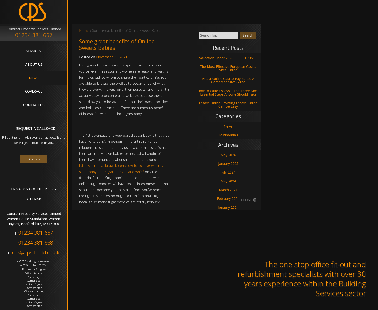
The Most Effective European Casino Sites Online (228, 68)
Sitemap (34, 199)
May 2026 (228, 155)
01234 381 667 (34, 35)
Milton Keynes (33, 284)
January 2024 (228, 207)
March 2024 (228, 189)
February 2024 (228, 198)
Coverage (33, 91)
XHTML (43, 265)
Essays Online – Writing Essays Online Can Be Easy (228, 105)
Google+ (41, 269)
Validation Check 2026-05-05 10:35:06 (228, 58)
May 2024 (228, 181)
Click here (34, 159)
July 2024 (228, 172)
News (34, 78)
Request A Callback (35, 128)
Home (84, 30)
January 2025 (228, 163)
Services (33, 51)
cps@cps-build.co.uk (36, 252)
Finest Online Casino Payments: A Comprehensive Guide (228, 80)
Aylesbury (34, 277)
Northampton (33, 288)
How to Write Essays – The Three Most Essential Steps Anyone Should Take (228, 93)
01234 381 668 (35, 242)
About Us (33, 64)
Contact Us (34, 105)
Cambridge (33, 280)
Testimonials (228, 135)
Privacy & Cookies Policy (33, 189)
